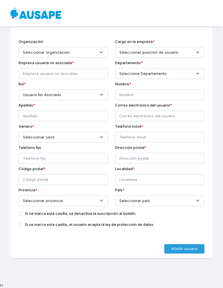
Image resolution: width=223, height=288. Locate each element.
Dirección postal (129, 147)
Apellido (26, 105)
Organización (31, 41)
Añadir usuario (184, 248)
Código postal (31, 168)
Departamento (128, 62)
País (119, 190)
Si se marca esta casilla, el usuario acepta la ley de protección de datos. (89, 224)
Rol (21, 84)
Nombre (122, 84)
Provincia (27, 190)
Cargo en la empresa (134, 41)
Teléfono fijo (30, 147)
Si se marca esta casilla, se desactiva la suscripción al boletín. (80, 213)
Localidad (124, 168)
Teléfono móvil (128, 126)
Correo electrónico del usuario (142, 105)
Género (25, 126)
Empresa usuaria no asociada (45, 62)
